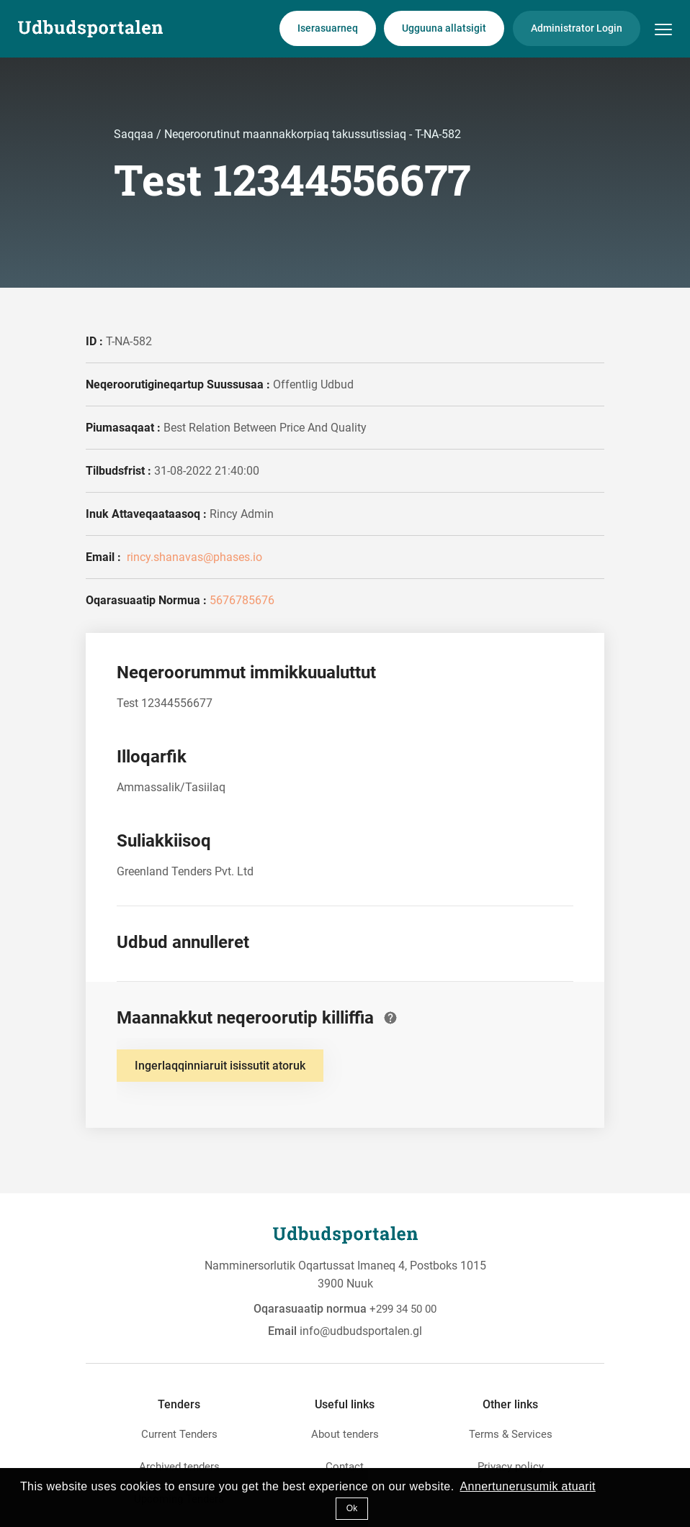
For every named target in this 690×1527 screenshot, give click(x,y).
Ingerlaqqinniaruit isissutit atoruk (220, 1065)
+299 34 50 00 (402, 1309)
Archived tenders (179, 1466)
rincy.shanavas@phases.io (193, 557)
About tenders (345, 1434)
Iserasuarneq (327, 28)
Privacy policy (511, 1466)
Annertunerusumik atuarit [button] (528, 1486)
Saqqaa (135, 134)
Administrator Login (576, 28)
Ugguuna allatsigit (444, 28)
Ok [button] (351, 1508)
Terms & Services (510, 1434)
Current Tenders (179, 1434)
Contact (345, 1466)
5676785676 (242, 600)
